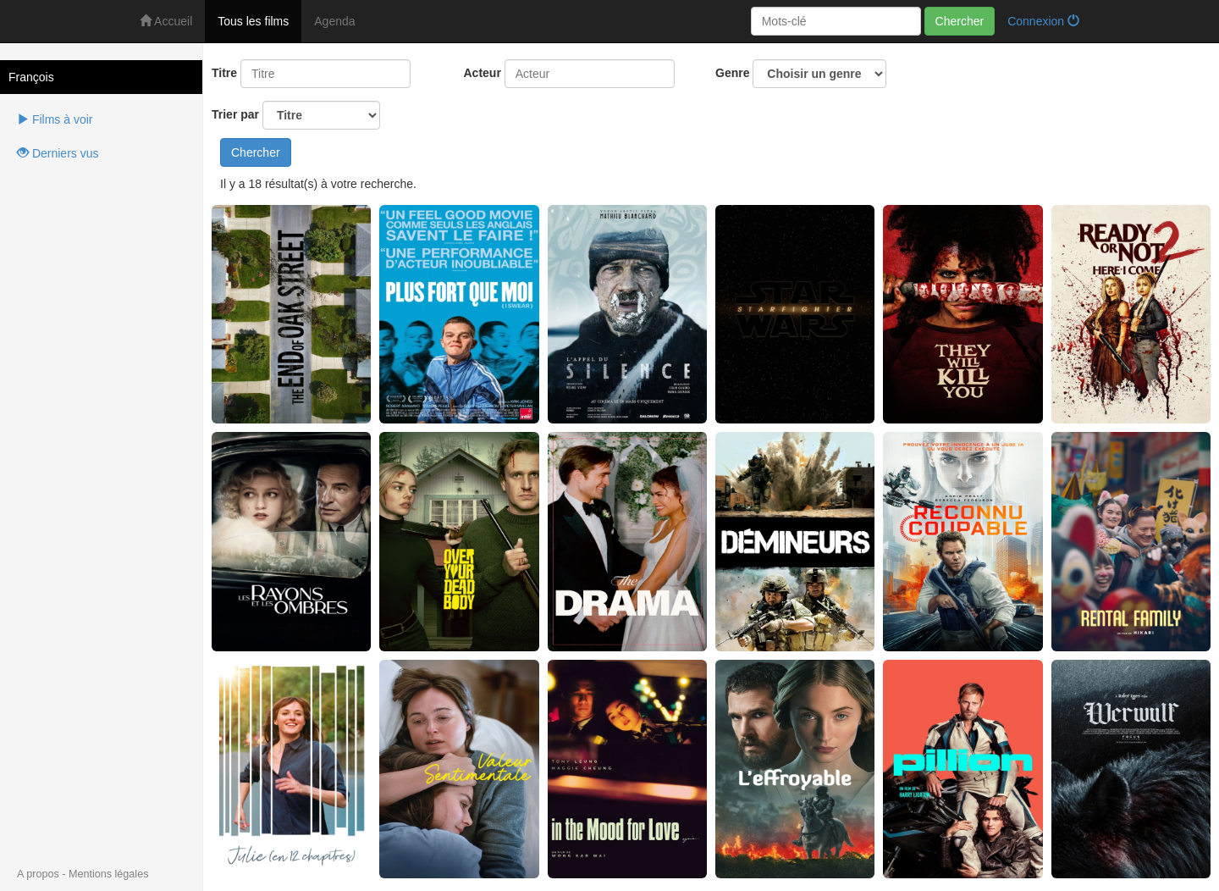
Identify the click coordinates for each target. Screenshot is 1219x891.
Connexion (1043, 21)
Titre (224, 73)
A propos (38, 874)
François (31, 77)
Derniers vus (57, 153)
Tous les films (253, 21)
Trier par (296, 115)
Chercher (960, 21)
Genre (800, 73)
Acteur (482, 73)
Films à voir (54, 119)
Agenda (334, 21)
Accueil (166, 21)
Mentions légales (109, 874)
